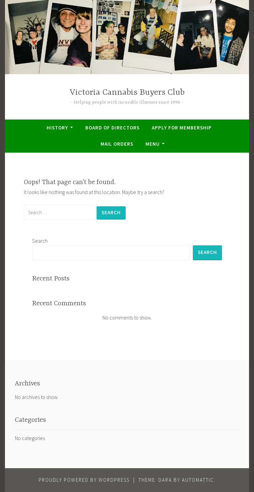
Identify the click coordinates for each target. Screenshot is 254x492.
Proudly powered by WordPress (84, 480)
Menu (153, 144)
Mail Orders (117, 144)
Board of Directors (112, 127)
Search (40, 240)
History (57, 127)
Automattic (198, 480)
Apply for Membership (182, 127)
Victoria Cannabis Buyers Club (127, 92)
